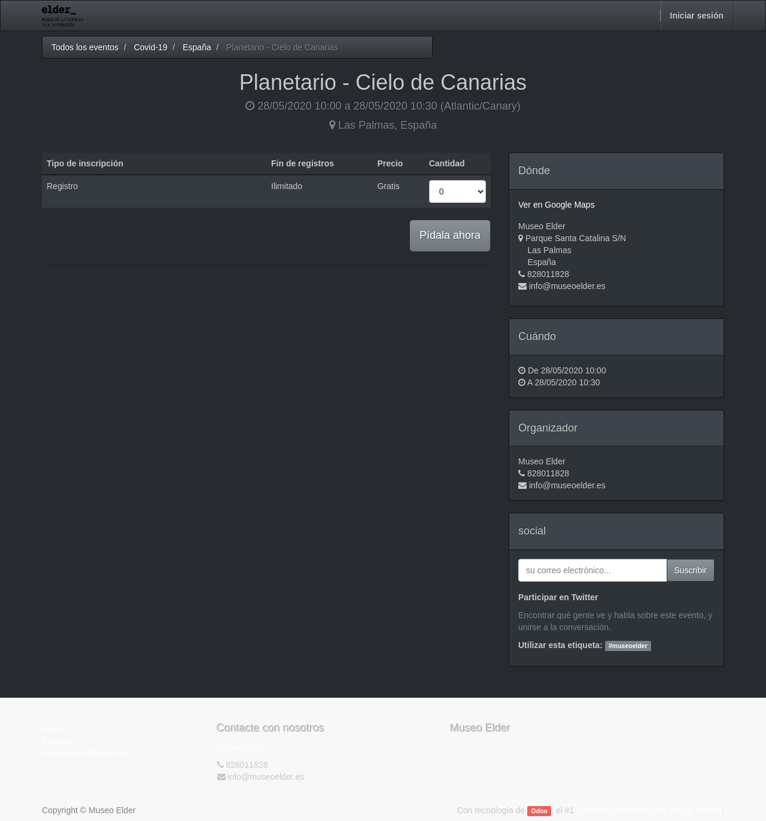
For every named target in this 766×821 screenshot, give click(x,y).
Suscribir (690, 570)
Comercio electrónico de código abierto (649, 810)
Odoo (539, 810)
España (197, 47)
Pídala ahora (450, 235)
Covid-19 (151, 47)
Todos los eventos (84, 47)
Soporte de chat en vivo (86, 753)
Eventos (57, 741)
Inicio (52, 729)
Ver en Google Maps (556, 204)
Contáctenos (241, 747)
